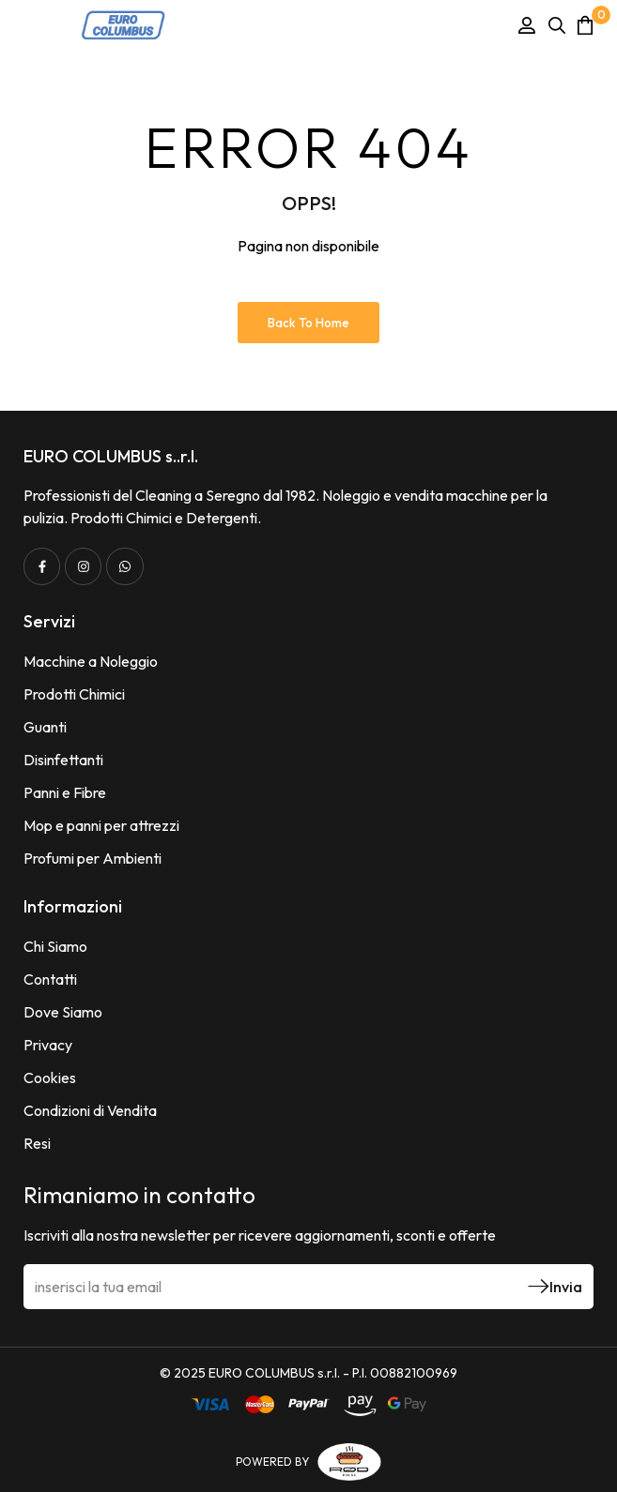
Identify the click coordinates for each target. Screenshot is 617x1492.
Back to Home (308, 322)
